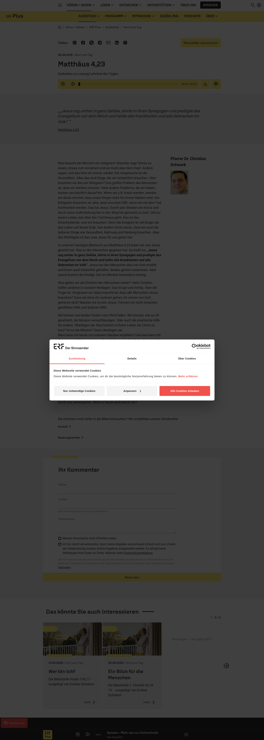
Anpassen (132, 390)
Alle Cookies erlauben (184, 390)
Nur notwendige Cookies (79, 390)
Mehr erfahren (188, 376)
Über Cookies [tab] (187, 358)
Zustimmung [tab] (77, 358)
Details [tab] (132, 358)
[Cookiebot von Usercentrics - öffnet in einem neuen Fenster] (194, 346)
